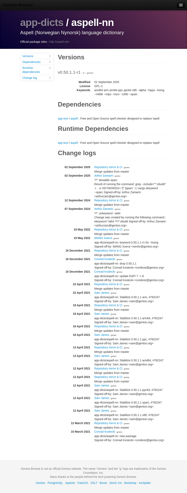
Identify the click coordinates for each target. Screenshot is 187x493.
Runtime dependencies (36, 70)
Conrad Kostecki (104, 259)
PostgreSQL (55, 482)
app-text (63, 118)
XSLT (93, 482)
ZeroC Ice (115, 482)
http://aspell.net (58, 41)
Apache (70, 482)
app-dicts (41, 22)
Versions (36, 56)
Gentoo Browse (18, 5)
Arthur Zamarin (103, 175)
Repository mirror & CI (108, 167)
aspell (74, 118)
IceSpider (145, 482)
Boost (103, 482)
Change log (36, 77)
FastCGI (82, 482)
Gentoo (40, 482)
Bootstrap (130, 482)
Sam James (101, 292)
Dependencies (36, 62)
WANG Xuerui (103, 238)
